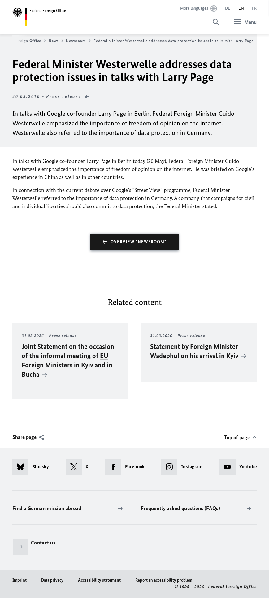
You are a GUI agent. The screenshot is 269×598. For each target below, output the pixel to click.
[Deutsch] (227, 8)
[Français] (254, 8)
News (56, 41)
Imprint (19, 580)
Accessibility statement (99, 580)
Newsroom (78, 41)
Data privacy (52, 580)
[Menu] (244, 22)
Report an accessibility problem (163, 580)
